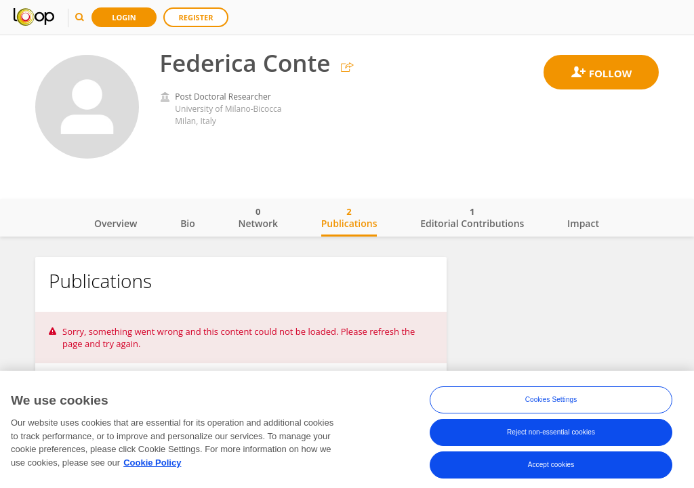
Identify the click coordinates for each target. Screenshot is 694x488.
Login (124, 17)
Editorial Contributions (472, 217)
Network (258, 217)
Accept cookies (551, 467)
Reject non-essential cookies (551, 435)
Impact (583, 223)
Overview (115, 223)
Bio (187, 223)
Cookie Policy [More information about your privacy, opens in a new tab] (152, 465)
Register (196, 17)
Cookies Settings (551, 402)
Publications (349, 217)
